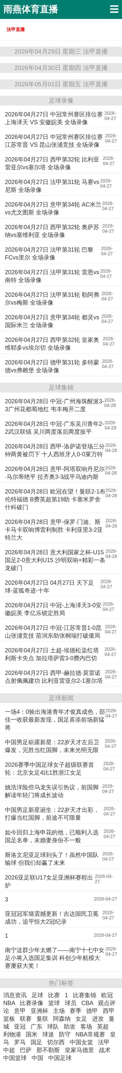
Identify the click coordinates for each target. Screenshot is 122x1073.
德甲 (92, 1011)
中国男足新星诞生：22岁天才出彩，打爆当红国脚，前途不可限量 (52, 814)
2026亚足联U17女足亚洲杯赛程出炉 (49, 881)
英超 (103, 1026)
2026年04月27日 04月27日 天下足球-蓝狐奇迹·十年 (49, 586)
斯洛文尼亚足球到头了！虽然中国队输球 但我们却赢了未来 (52, 859)
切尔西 (56, 1042)
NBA (9, 1003)
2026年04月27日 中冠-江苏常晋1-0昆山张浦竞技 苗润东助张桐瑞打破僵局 (53, 632)
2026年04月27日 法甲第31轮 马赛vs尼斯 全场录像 (52, 186)
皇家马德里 (79, 1050)
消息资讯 (15, 995)
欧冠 (107, 995)
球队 (53, 1026)
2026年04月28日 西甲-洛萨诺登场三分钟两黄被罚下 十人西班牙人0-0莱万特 (55, 450)
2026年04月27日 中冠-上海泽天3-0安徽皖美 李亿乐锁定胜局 (53, 609)
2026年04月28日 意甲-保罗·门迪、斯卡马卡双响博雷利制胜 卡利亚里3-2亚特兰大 (54, 530)
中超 (9, 1050)
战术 (105, 1050)
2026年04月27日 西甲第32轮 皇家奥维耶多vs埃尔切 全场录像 (52, 344)
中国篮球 (15, 1058)
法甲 (104, 1042)
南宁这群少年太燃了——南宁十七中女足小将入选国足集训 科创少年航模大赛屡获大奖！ (54, 958)
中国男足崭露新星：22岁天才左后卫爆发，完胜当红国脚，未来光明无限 (52, 746)
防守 (65, 1034)
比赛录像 (31, 1003)
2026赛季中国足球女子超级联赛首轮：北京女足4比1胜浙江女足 (49, 769)
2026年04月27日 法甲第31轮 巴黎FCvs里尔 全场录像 (49, 253)
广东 (36, 1026)
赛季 (75, 1011)
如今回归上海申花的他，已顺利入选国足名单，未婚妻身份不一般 (52, 836)
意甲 (20, 1011)
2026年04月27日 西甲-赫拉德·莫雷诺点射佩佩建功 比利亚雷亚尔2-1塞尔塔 (54, 677)
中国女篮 (81, 1042)
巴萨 (26, 1050)
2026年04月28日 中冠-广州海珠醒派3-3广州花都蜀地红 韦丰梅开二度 (54, 405)
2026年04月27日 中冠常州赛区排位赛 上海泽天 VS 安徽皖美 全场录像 (54, 118)
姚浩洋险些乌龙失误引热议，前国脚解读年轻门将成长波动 (52, 791)
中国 (37, 1058)
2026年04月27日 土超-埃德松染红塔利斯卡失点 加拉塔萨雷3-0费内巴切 (52, 654)
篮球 (54, 1003)
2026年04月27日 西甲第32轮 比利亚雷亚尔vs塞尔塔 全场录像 (52, 163)
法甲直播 (16, 29)
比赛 (54, 995)
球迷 (48, 1034)
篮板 (9, 1018)
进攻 (98, 1018)
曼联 (42, 1018)
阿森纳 (62, 1018)
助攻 (69, 1026)
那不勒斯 (48, 1050)
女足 (81, 1018)
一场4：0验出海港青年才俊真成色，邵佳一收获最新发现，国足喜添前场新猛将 (55, 720)
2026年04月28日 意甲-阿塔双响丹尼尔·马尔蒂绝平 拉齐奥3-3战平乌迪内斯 (55, 473)
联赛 (26, 1018)
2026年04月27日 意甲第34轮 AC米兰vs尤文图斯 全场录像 (53, 208)
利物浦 (12, 1034)
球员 (70, 1003)
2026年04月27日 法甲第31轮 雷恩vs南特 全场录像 (52, 276)
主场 (59, 1011)
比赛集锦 (84, 995)
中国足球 (60, 1058)
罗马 (20, 1042)
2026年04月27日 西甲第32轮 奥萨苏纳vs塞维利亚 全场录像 (52, 231)
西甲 (109, 1011)
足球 (37, 995)
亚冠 (20, 1026)
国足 (36, 1042)
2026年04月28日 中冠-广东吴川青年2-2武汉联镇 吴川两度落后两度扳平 (54, 428)
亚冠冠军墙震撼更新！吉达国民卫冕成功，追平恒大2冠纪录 (52, 918)
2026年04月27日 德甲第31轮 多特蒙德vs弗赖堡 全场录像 (52, 366)
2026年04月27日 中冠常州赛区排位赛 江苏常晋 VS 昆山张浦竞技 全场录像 (54, 141)
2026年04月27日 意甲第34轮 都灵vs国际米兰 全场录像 (52, 321)
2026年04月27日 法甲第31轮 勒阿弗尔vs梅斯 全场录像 (52, 299)
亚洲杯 (39, 1011)
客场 (86, 1026)
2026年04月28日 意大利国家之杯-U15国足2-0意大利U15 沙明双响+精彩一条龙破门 (55, 560)
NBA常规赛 (90, 1034)
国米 (31, 1034)
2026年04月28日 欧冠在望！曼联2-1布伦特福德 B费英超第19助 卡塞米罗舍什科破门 (55, 499)
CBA (87, 1003)
